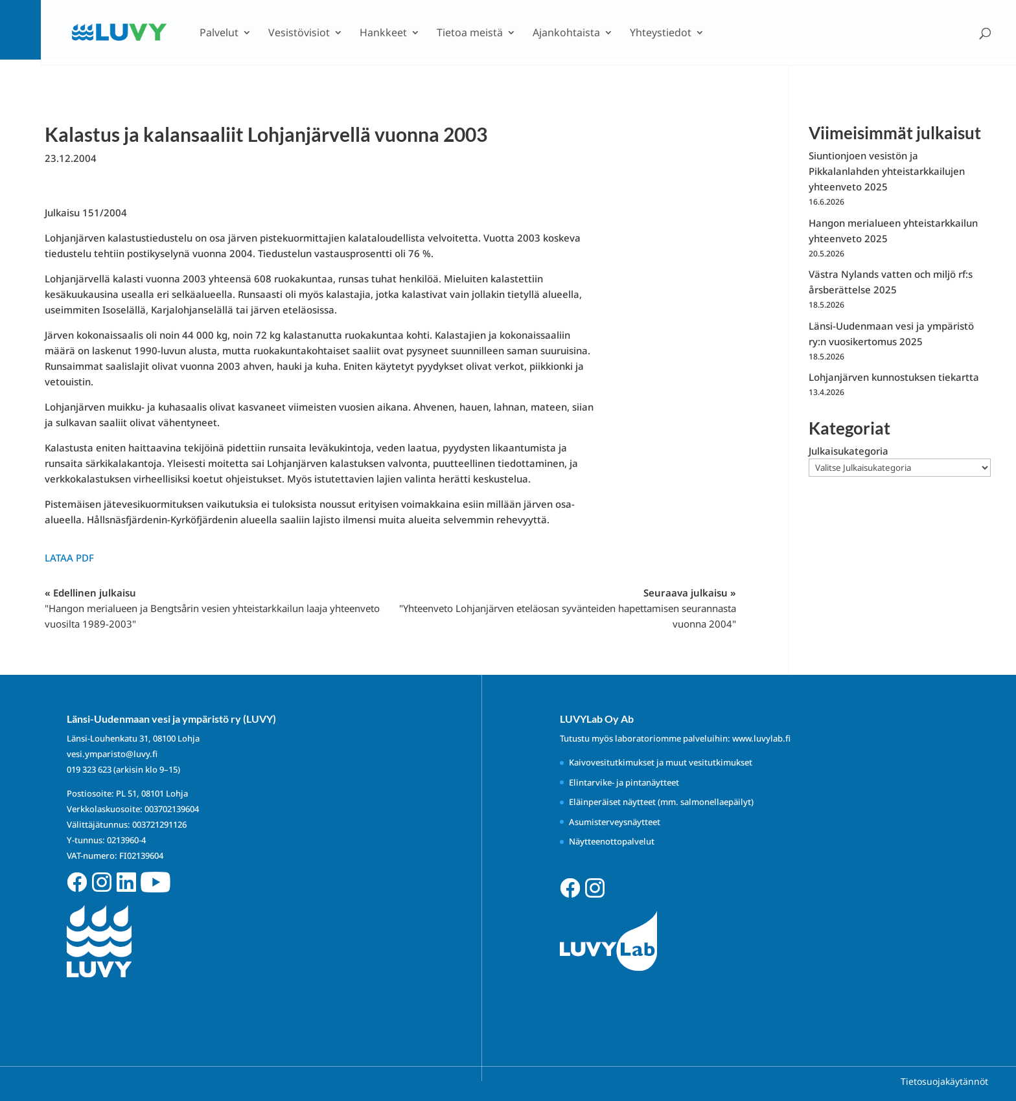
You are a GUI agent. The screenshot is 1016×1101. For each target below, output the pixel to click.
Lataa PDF (69, 557)
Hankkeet (383, 34)
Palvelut (219, 34)
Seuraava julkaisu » (567, 608)
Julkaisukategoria (848, 450)
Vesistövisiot (299, 34)
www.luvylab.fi (761, 738)
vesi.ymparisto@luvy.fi (112, 754)
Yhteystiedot (660, 34)
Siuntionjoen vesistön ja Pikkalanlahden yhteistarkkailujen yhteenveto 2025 (887, 171)
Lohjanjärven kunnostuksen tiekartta (894, 376)
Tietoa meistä (470, 34)
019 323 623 (89, 769)
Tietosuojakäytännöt (944, 1081)
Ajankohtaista (566, 34)
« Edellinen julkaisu (212, 608)
